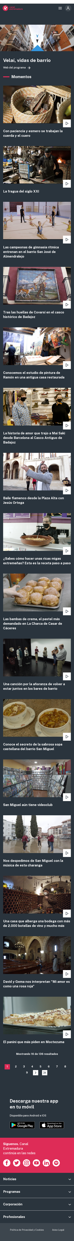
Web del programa (14, 67)
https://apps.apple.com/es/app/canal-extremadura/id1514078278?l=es (52, 1125)
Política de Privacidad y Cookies (27, 1230)
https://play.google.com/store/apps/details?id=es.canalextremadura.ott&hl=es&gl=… (22, 1125)
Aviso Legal (58, 1230)
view (37, 112)
